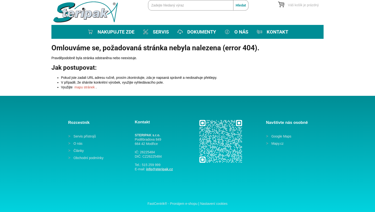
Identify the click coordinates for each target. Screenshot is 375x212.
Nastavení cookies (213, 204)
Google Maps (281, 136)
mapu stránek (84, 87)
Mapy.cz (277, 143)
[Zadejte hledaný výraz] (198, 5)
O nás (77, 143)
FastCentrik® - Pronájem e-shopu (173, 204)
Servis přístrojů (84, 136)
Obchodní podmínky (88, 158)
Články (78, 151)
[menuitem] (110, 32)
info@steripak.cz (159, 169)
